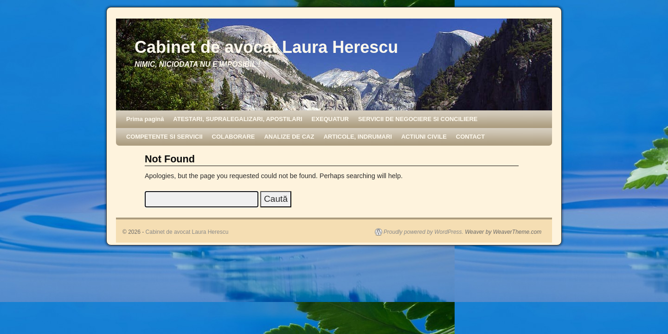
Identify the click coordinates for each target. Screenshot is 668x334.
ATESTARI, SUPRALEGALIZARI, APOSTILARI (237, 119)
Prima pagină (145, 119)
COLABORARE (233, 136)
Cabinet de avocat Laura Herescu (266, 47)
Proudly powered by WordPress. (423, 232)
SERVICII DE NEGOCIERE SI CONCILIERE (417, 119)
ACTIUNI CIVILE (424, 136)
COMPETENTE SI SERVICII (164, 136)
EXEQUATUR (330, 119)
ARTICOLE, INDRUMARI (357, 136)
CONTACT (470, 136)
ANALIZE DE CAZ (289, 136)
